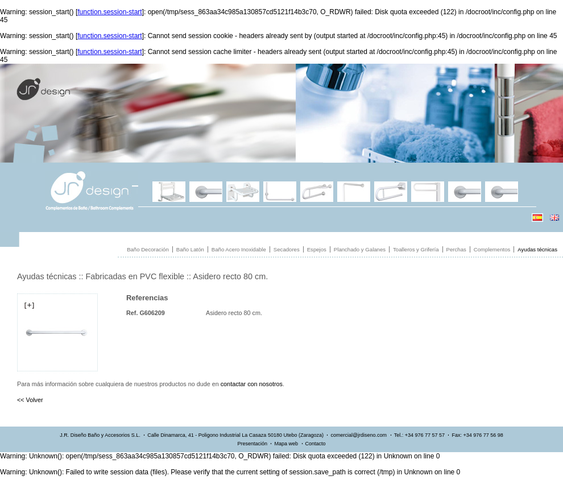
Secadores (287, 249)
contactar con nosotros (252, 383)
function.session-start (109, 12)
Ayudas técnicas (537, 249)
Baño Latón (190, 249)
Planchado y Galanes (360, 249)
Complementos (492, 249)
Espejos (316, 249)
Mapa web (286, 443)
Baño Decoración (148, 249)
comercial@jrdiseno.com (358, 435)
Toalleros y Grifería (416, 249)
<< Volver (30, 399)
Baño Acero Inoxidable (239, 249)
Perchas (456, 249)
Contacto (315, 443)
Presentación (252, 443)
